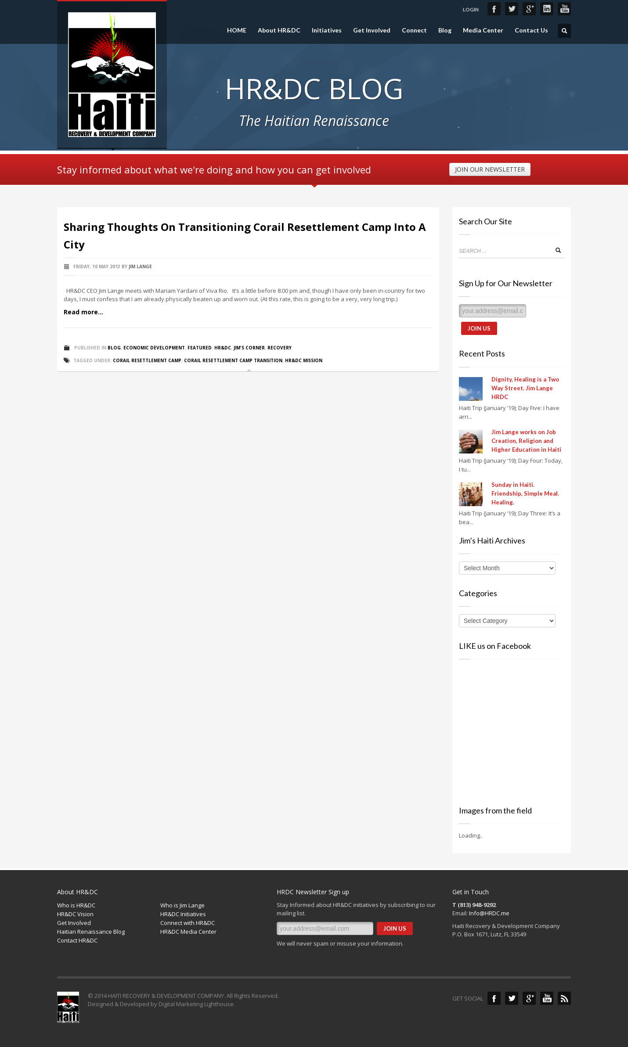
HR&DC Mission (303, 360)
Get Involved (371, 30)
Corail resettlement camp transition (233, 360)
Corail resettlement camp (147, 360)
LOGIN (471, 9)
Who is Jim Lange (182, 905)
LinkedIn (546, 8)
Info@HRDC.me (489, 913)
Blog (444, 30)
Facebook (494, 8)
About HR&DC (279, 30)
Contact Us (531, 30)
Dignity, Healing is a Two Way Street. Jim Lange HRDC (525, 388)
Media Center (483, 30)
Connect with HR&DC (187, 923)
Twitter (511, 8)
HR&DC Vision (75, 914)
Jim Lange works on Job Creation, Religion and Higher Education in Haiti (526, 440)
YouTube (564, 8)
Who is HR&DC (76, 905)
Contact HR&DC (77, 940)
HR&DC (222, 348)
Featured (200, 348)
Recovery (279, 348)
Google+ (529, 8)
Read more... (83, 312)
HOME (236, 30)
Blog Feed (564, 998)
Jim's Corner (249, 348)
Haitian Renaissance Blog (91, 931)
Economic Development (154, 348)
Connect (414, 30)
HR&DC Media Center (188, 931)
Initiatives (327, 30)
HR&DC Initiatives (183, 914)
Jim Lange (140, 266)
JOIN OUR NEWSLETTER (490, 169)
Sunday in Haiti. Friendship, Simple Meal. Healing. (525, 493)
